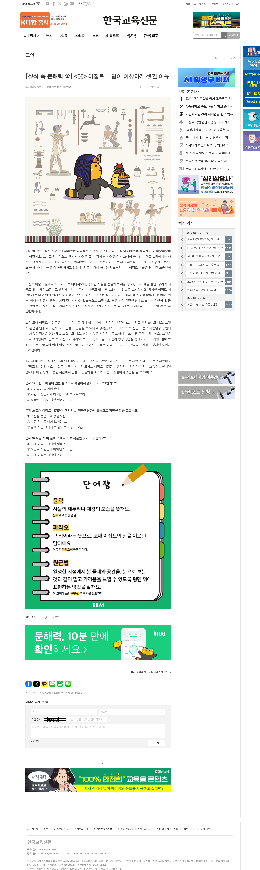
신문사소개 (32, 829)
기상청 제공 (87, 5)
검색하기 (224, 35)
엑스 (59, 4)
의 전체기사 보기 (149, 672)
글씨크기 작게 (168, 87)
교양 (232, 58)
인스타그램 (66, 4)
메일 (147, 87)
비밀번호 (105, 711)
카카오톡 (44, 684)
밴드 (68, 684)
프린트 (152, 87)
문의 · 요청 (205, 829)
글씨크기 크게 (164, 87)
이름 (34, 711)
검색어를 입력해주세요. (206, 35)
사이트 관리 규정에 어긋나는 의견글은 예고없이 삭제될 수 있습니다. (69, 726)
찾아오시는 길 (81, 829)
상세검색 (233, 35)
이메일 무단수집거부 (167, 829)
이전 (93, 762)
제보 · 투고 (191, 3)
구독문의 (215, 3)
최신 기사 (186, 223)
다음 (103, 762)
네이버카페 (60, 684)
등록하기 (156, 742)
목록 (141, 87)
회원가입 (227, 3)
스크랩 (158, 87)
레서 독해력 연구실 (34, 87)
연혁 (46, 829)
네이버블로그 (72, 4)
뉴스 (223, 58)
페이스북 (53, 4)
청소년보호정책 (134, 829)
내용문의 (203, 3)
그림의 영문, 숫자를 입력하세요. (85, 719)
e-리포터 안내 (61, 829)
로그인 (237, 3)
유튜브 (47, 4)
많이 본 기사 (188, 91)
